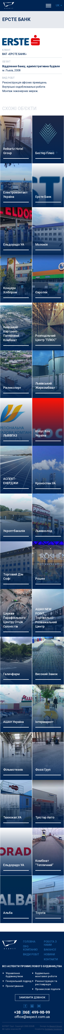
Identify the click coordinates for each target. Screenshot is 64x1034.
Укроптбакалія (14, 531)
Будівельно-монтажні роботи (46, 975)
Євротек (41, 292)
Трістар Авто (44, 817)
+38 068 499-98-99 (32, 1012)
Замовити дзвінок (32, 997)
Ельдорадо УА (13, 244)
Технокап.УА (12, 817)
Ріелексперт (12, 387)
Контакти (51, 959)
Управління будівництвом (14, 975)
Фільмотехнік (13, 769)
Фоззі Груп (43, 769)
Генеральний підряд (18, 981)
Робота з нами (50, 943)
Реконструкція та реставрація (46, 983)
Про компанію (30, 948)
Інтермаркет (44, 722)
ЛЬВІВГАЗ (10, 435)
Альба (7, 913)
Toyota (40, 913)
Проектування (14, 986)
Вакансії (50, 949)
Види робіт (31, 954)
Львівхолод (43, 531)
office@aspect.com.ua (32, 1017)
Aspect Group (55, 1026)
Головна (29, 941)
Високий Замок (46, 674)
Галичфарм (11, 674)
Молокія (41, 244)
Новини (49, 954)
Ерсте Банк (43, 196)
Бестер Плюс (44, 153)
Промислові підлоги (47, 989)
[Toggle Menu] (48, 5)
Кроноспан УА (45, 483)
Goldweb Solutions (53, 1029)
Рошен (40, 578)
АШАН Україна (13, 722)
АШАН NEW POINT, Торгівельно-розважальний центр (46, 617)
